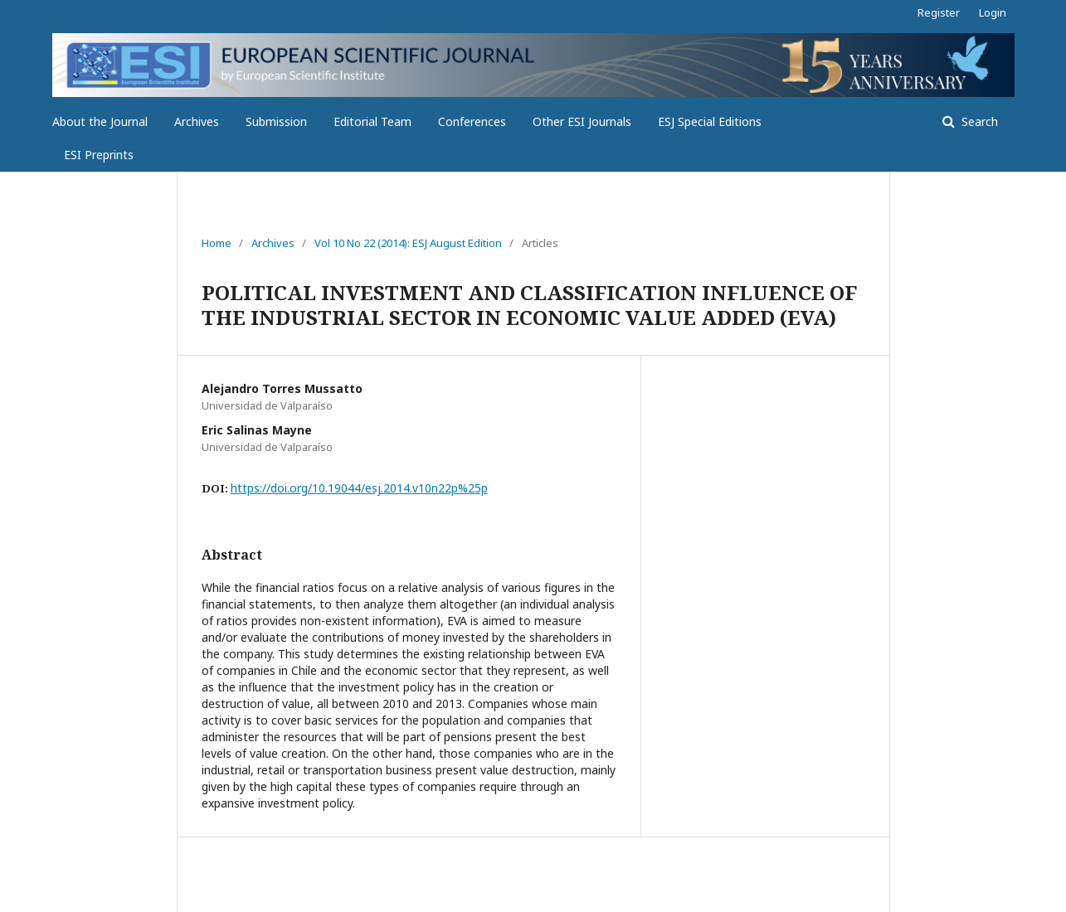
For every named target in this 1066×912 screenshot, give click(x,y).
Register (939, 12)
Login (992, 12)
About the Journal (100, 121)
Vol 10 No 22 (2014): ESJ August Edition (408, 242)
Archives (196, 121)
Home (216, 242)
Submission (276, 121)
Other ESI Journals (582, 121)
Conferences (472, 121)
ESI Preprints (99, 155)
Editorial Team (372, 121)
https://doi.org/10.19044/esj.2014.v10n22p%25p (359, 488)
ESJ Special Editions (710, 121)
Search (978, 121)
